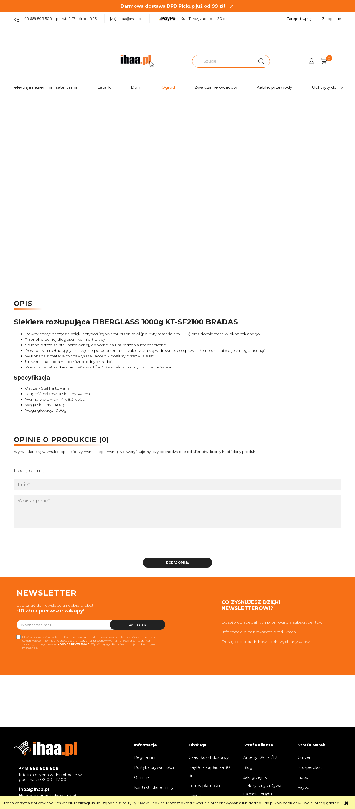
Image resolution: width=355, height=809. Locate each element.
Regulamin (144, 757)
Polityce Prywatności (73, 644)
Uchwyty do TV (327, 87)
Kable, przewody (274, 87)
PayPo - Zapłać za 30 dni (209, 771)
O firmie (142, 777)
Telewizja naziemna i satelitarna (45, 87)
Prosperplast (310, 767)
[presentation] (53, 544)
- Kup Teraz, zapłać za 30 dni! (194, 18)
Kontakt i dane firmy (154, 787)
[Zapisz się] (137, 625)
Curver (304, 757)
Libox (303, 777)
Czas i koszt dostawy (209, 757)
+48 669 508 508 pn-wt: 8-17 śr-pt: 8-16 (55, 19)
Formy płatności (204, 785)
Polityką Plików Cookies (142, 803)
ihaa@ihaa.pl (126, 18)
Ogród (168, 87)
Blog (247, 767)
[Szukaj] (261, 61)
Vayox (303, 787)
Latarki (104, 87)
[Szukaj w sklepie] (223, 61)
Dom (136, 87)
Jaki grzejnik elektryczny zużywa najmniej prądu (262, 786)
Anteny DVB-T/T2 (260, 757)
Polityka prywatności (154, 767)
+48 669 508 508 (39, 768)
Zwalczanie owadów (215, 87)
